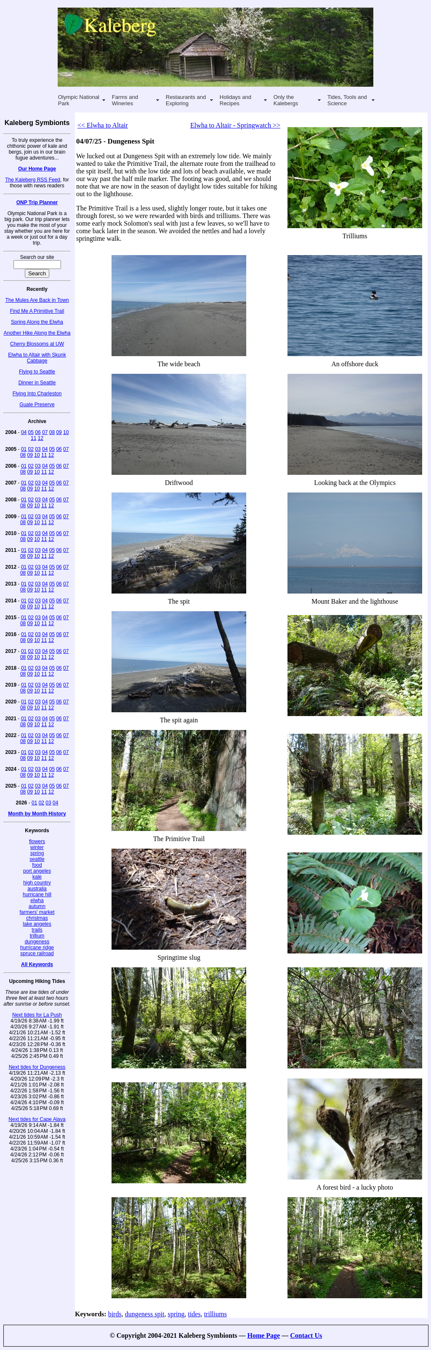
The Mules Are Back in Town (37, 300)
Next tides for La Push (37, 1015)
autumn (37, 906)
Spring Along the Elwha (37, 322)
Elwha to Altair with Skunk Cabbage (37, 358)
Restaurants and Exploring (186, 100)
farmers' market (37, 912)
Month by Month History (37, 814)
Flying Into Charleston (37, 394)
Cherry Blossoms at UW (37, 344)
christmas (37, 918)
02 (31, 449)
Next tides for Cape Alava (36, 1119)
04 (24, 432)
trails (37, 930)
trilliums (215, 1314)
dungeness (37, 942)
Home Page (263, 1335)
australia (36, 889)
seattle (36, 859)
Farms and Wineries (125, 100)
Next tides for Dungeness (37, 1067)
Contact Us (306, 1335)
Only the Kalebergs (286, 100)
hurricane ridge (37, 948)
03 (37, 449)
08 (52, 432)
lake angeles (37, 924)
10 (66, 432)
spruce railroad (36, 953)
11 (33, 438)
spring (37, 853)
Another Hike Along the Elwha (37, 333)
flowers (37, 841)
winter (37, 847)
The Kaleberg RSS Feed (32, 180)
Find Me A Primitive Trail (37, 311)
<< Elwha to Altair (102, 125)
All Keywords (37, 964)
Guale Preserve (36, 404)
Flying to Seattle (37, 372)
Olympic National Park (78, 100)
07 (45, 432)
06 (37, 432)
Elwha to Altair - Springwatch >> (235, 125)
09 (58, 432)
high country (37, 883)
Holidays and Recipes (235, 100)
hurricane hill (37, 894)
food (37, 865)
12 (40, 438)
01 (24, 449)
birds (115, 1314)
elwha (36, 900)
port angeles (37, 871)
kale (37, 877)
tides (194, 1314)
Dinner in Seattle (37, 383)
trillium (37, 936)
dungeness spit (145, 1314)
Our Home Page (37, 169)
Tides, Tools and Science (347, 100)
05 (31, 432)
